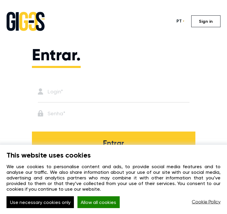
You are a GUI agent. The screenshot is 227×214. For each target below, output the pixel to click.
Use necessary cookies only (40, 202)
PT (179, 21)
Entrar (113, 143)
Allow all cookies (98, 202)
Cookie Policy (206, 202)
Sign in (206, 21)
